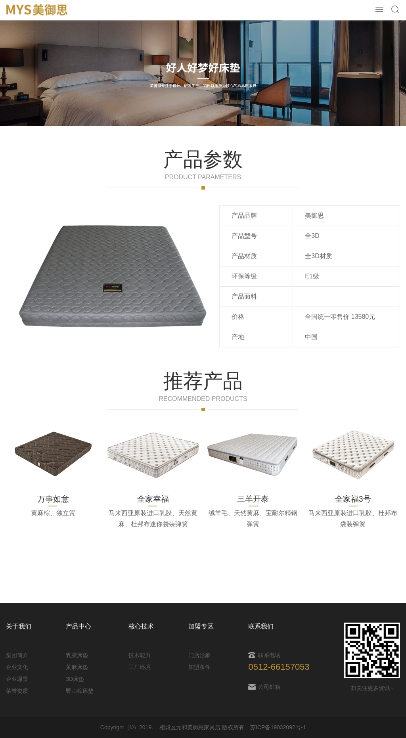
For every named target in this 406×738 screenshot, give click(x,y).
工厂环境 (139, 667)
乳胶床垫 (77, 655)
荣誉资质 (17, 691)
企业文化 (17, 667)
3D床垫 (75, 679)
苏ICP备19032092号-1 (278, 727)
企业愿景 (17, 679)
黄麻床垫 (77, 667)
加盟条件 (199, 667)
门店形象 (199, 655)
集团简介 (17, 655)
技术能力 (139, 655)
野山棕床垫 (80, 691)
